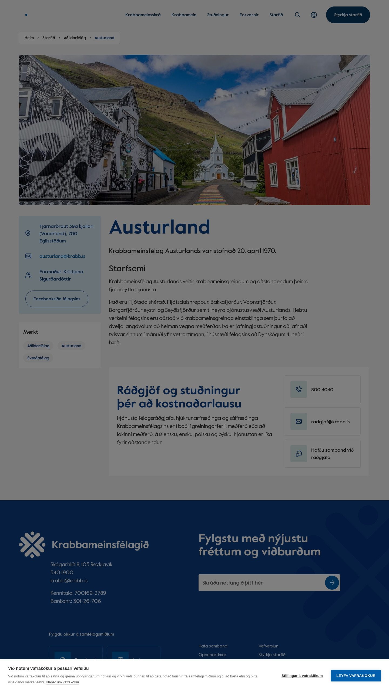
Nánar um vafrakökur (62, 682)
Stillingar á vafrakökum (302, 676)
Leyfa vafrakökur (355, 676)
